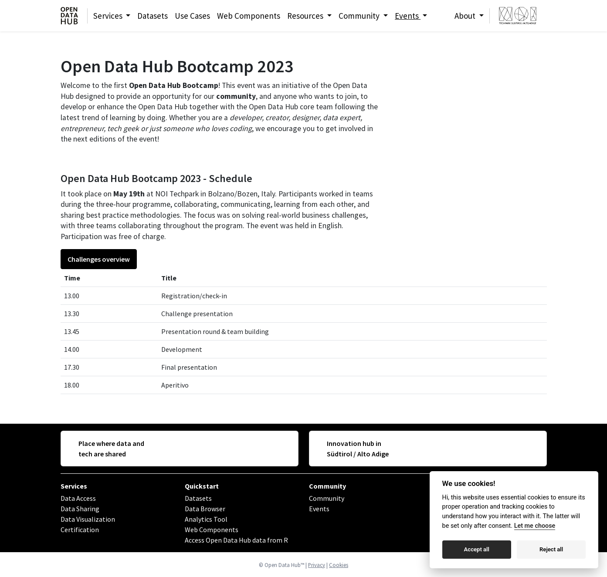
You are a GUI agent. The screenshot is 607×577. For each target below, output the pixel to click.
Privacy (316, 564)
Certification (80, 529)
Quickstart (202, 486)
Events (319, 508)
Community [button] (360, 15)
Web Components (248, 15)
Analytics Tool (206, 519)
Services (74, 486)
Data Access (78, 498)
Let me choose (535, 526)
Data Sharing (80, 508)
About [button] (465, 15)
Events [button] (407, 15)
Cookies (338, 564)
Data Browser (205, 508)
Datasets (152, 15)
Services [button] (108, 15)
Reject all (551, 549)
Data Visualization (88, 519)
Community (327, 486)
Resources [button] (306, 15)
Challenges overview (99, 259)
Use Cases (192, 15)
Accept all (476, 549)
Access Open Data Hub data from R (236, 540)
